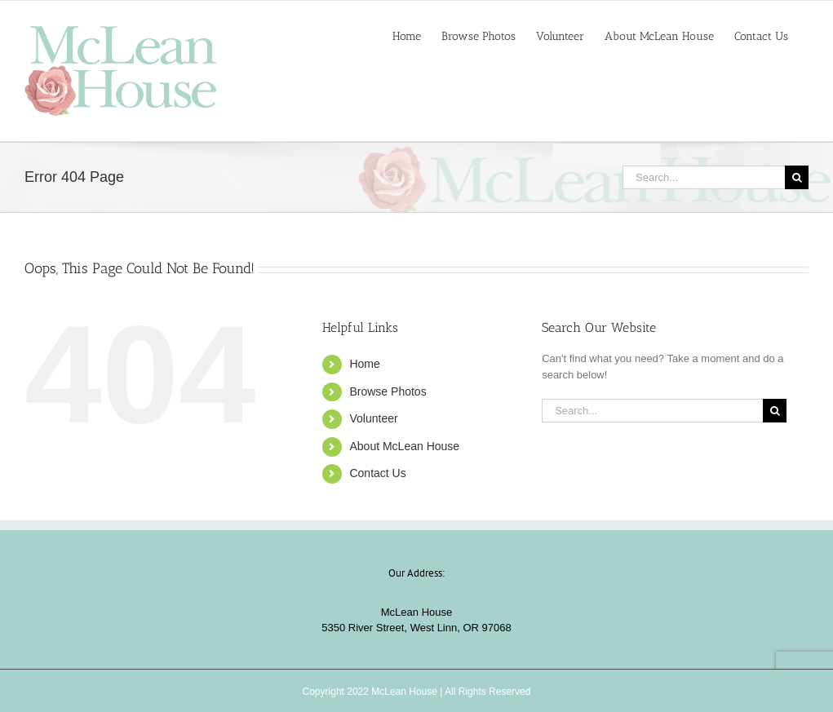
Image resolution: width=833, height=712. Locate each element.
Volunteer (373, 418)
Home (364, 363)
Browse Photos (387, 391)
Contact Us (377, 473)
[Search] (797, 177)
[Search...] (704, 177)
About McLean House (404, 446)
